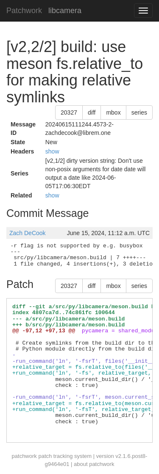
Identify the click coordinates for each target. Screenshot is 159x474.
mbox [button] (113, 112)
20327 (69, 112)
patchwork (24, 456)
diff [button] (91, 112)
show (52, 151)
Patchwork (24, 10)
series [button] (139, 112)
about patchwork (94, 464)
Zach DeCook (27, 233)
